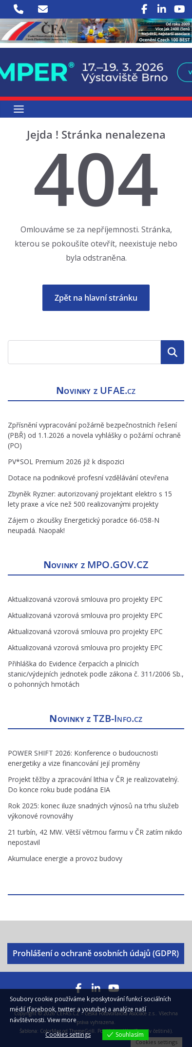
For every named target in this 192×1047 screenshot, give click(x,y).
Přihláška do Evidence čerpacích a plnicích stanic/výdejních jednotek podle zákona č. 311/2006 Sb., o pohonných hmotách (96, 674)
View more (62, 1020)
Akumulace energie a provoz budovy (65, 858)
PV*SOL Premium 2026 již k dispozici (66, 461)
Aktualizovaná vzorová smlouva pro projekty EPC (85, 599)
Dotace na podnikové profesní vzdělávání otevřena (88, 477)
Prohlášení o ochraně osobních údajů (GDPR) (96, 953)
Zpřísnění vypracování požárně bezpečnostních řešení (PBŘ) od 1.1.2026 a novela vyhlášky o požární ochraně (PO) (94, 435)
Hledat (172, 352)
